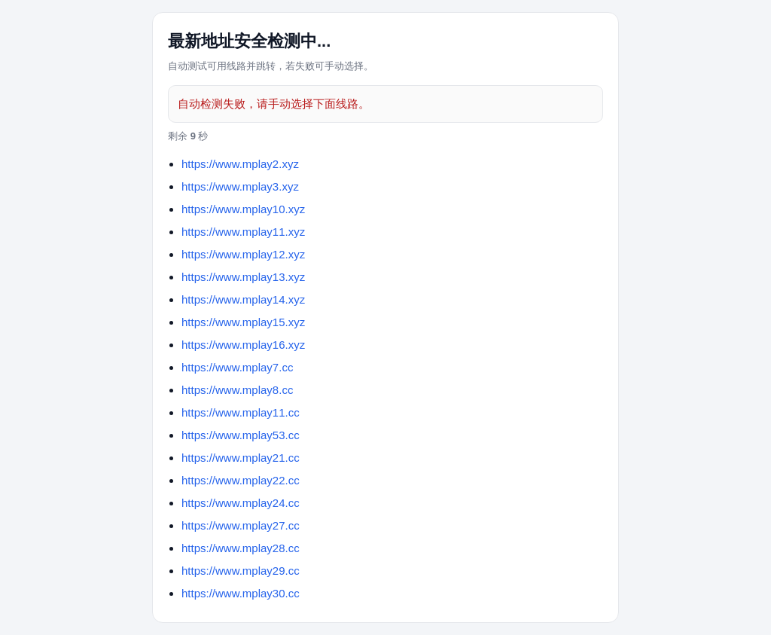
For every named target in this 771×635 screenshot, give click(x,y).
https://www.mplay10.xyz (243, 209)
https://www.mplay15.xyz (243, 322)
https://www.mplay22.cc (240, 480)
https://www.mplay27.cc (240, 525)
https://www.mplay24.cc (240, 502)
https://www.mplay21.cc (240, 457)
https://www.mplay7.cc (237, 367)
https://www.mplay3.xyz (240, 186)
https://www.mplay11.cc (240, 412)
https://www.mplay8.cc (237, 389)
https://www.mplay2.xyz (240, 163)
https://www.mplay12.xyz (243, 254)
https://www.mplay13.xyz (243, 276)
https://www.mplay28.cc (240, 548)
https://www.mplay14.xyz (243, 299)
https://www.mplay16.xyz (243, 344)
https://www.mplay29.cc (240, 570)
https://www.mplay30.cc (240, 593)
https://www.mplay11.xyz (243, 231)
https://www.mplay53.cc (240, 435)
